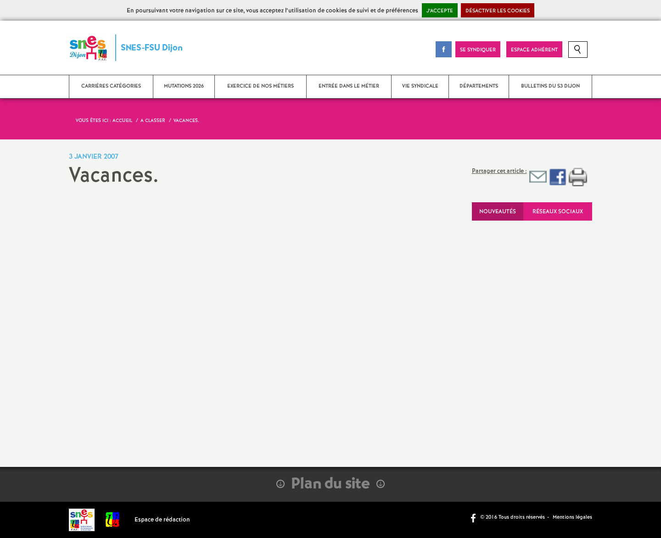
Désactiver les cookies (497, 11)
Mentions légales (572, 517)
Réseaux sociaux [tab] (557, 212)
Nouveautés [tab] (497, 212)
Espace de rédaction (162, 520)
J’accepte (439, 11)
